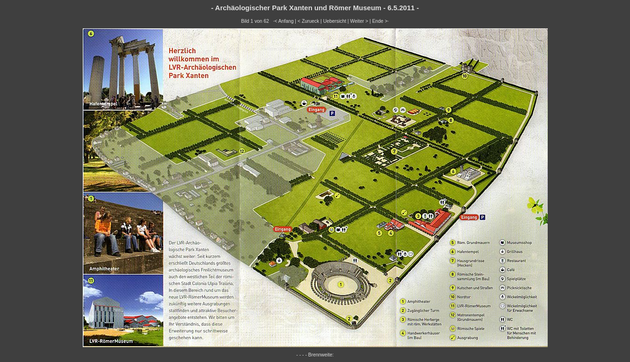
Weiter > (359, 21)
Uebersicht (334, 21)
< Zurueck (308, 21)
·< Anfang (283, 21)
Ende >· (380, 21)
